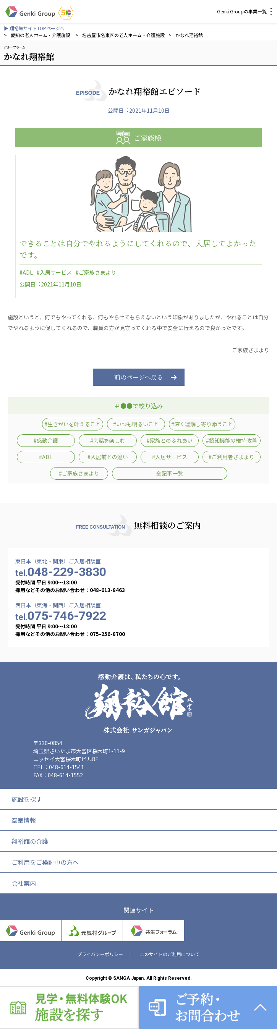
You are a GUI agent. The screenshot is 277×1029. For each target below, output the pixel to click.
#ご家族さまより (96, 272)
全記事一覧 (169, 473)
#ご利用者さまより (231, 457)
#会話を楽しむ (107, 440)
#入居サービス (54, 272)
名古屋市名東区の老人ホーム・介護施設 (123, 35)
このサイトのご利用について (169, 954)
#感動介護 (46, 440)
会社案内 (23, 883)
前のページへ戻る (138, 377)
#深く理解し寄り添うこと (202, 424)
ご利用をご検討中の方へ (45, 862)
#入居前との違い (107, 457)
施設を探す (26, 799)
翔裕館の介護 (29, 841)
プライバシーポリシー (100, 954)
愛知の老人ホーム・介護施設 (41, 35)
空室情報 (23, 820)
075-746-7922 (60, 615)
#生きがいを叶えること (72, 424)
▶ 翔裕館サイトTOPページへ (34, 28)
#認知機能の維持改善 (231, 440)
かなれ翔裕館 (189, 35)
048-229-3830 (60, 572)
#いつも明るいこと (136, 424)
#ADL (26, 272)
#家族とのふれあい (170, 440)
